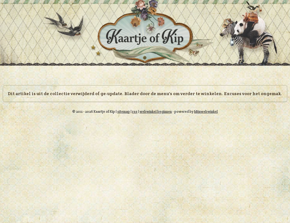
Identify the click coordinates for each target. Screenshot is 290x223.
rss (134, 111)
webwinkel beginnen (156, 111)
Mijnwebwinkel (206, 111)
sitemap (123, 111)
